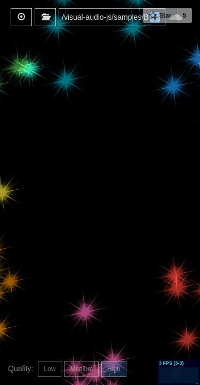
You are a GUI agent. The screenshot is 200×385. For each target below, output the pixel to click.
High (114, 369)
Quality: (21, 368)
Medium (81, 369)
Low (49, 369)
